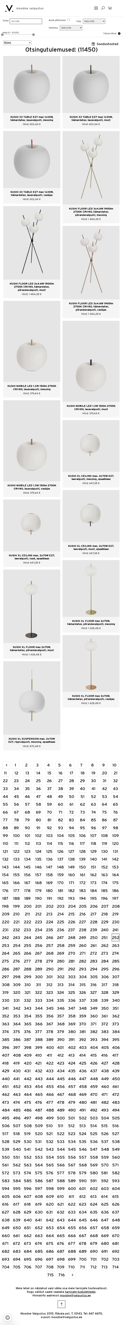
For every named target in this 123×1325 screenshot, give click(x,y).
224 (49, 922)
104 (60, 835)
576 (49, 1173)
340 (116, 1000)
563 (27, 1165)
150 (82, 867)
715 (50, 1275)
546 (82, 1149)
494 (116, 1110)
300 (38, 976)
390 (60, 1039)
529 (16, 1141)
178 (27, 890)
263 (115, 945)
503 (94, 1118)
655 (72, 1227)
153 (115, 867)
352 (5, 1016)
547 (94, 1149)
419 (16, 1063)
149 (71, 867)
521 (49, 1133)
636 (105, 1212)
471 (104, 1094)
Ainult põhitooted (57, 20)
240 (104, 929)
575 (38, 1173)
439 (116, 1071)
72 (71, 812)
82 (60, 820)
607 (27, 1196)
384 (116, 1031)
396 (5, 1047)
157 (38, 874)
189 (27, 898)
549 (116, 1149)
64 (104, 804)
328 (104, 992)
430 (16, 1071)
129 (93, 851)
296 (116, 969)
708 (50, 1267)
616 (5, 1204)
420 (27, 1063)
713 (104, 1267)
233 (27, 929)
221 (16, 922)
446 (72, 1078)
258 (60, 945)
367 (49, 1024)
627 (5, 1212)
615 (115, 1196)
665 (60, 1235)
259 (71, 945)
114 (49, 843)
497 (27, 1118)
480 (82, 1102)
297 (5, 976)
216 (82, 914)
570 (105, 1165)
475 (27, 1102)
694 (16, 1259)
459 (94, 1086)
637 (115, 1212)
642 (50, 1220)
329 (115, 992)
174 (104, 882)
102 (38, 835)
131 (115, 851)
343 (27, 1008)
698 (60, 1259)
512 (71, 1125)
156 (27, 874)
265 (16, 953)
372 (104, 1024)
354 (27, 1016)
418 (5, 1063)
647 (105, 1220)
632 (60, 1212)
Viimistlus (53, 28)
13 (27, 773)
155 (16, 874)
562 (16, 1165)
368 (60, 1024)
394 (104, 1039)
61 (71, 804)
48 (49, 796)
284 (105, 961)
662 (27, 1235)
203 (60, 906)
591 (93, 1180)
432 (38, 1071)
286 (5, 969)
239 (93, 929)
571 (115, 1165)
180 (49, 890)
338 (94, 1000)
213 (49, 914)
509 (38, 1125)
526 (105, 1133)
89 (16, 827)
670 (115, 1235)
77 (5, 820)
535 (82, 1141)
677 (71, 1243)
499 (50, 1118)
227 (82, 922)
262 (104, 945)
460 (105, 1086)
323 (49, 992)
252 (115, 937)
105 (71, 835)
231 (5, 929)
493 (105, 1110)
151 (93, 867)
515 (104, 1125)
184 (93, 890)
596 (27, 1188)
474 (16, 1102)
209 (5, 914)
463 (16, 1094)
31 (104, 780)
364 (16, 1024)
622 (72, 1204)
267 (38, 953)
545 (72, 1149)
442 (27, 1078)
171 (71, 882)
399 (38, 1047)
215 (71, 914)
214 (60, 914)
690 (94, 1251)
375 (16, 1031)
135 (38, 859)
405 (105, 1047)
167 (27, 882)
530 (27, 1141)
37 (49, 788)
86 (104, 820)
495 (5, 1118)
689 (82, 1251)
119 (104, 843)
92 (49, 827)
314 (71, 984)
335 (60, 1000)
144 (16, 867)
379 (60, 1031)
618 (27, 1204)
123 (27, 851)
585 (27, 1180)
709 (60, 1267)
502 (82, 1118)
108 (104, 835)
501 (71, 1118)
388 (38, 1039)
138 (71, 859)
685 (38, 1251)
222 (27, 922)
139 (82, 859)
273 (104, 953)
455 (50, 1086)
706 (27, 1267)
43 (115, 788)
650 (16, 1227)
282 (82, 961)
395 (116, 1039)
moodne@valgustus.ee (75, 1295)
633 (72, 1212)
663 (38, 1235)
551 (16, 1157)
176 (5, 890)
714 (115, 1267)
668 (94, 1235)
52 (93, 796)
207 (105, 906)
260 (82, 945)
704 (5, 1267)
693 (5, 1259)
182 (71, 890)
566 (60, 1165)
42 (104, 788)
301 (49, 976)
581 (104, 1173)
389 (50, 1039)
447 (82, 1078)
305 (94, 976)
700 (82, 1259)
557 (82, 1157)
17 (71, 773)
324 (60, 992)
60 (60, 804)
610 (60, 1196)
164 (115, 874)
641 (38, 1220)
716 (61, 1275)
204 (72, 906)
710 (71, 1267)
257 (49, 945)
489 (60, 1110)
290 (50, 969)
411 (49, 1055)
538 (116, 1141)
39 (71, 788)
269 (60, 953)
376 (27, 1031)
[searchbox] (26, 21)
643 (60, 1220)
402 (72, 1047)
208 (116, 906)
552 (27, 1157)
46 (27, 796)
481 (93, 1102)
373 (115, 1024)
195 (93, 898)
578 (72, 1173)
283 (93, 961)
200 (27, 906)
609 (50, 1196)
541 (27, 1149)
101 (27, 835)
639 (16, 1220)
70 (49, 812)
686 (50, 1251)
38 (60, 788)
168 (38, 882)
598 (50, 1188)
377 (38, 1031)
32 (115, 780)
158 (49, 874)
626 (116, 1204)
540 (16, 1149)
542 (38, 1149)
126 (60, 851)
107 (93, 835)
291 (60, 969)
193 (71, 898)
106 (82, 835)
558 (94, 1157)
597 (38, 1188)
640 (27, 1220)
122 (16, 851)
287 (16, 969)
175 (115, 882)
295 (105, 969)
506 (5, 1125)
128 (82, 851)
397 (16, 1047)
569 (94, 1165)
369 (72, 1024)
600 (72, 1188)
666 (72, 1235)
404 (94, 1047)
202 (50, 906)
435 (72, 1071)
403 (82, 1047)
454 (38, 1086)
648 (116, 1220)
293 (82, 969)
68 (27, 812)
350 (105, 1008)
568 (82, 1165)
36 (38, 788)
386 (16, 1039)
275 (5, 961)
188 (16, 898)
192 (60, 898)
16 (61, 773)
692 (115, 1251)
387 (27, 1039)
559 (105, 1157)
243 (16, 937)
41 (93, 788)
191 (49, 898)
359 (82, 1016)
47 (38, 796)
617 (16, 1204)
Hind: (5, 32)
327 (93, 992)
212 (38, 914)
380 (72, 1031)
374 (5, 1031)
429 (5, 1071)
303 (72, 976)
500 (60, 1118)
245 (38, 937)
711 (82, 1267)
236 (60, 929)
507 (16, 1125)
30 (93, 780)
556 (72, 1157)
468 (72, 1094)
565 (50, 1165)
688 (72, 1251)
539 (5, 1149)
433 (50, 1071)
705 (16, 1267)
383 (105, 1031)
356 (50, 1016)
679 (93, 1243)
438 (105, 1071)
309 (16, 984)
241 (115, 929)
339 (104, 1000)
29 (82, 780)
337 (82, 1000)
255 (27, 945)
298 (16, 976)
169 (49, 882)
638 (5, 1220)
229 (104, 922)
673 (27, 1243)
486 (27, 1110)
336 (72, 1000)
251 (104, 937)
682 (5, 1251)
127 (71, 851)
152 (104, 867)
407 (5, 1055)
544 (60, 1149)
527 (115, 1133)
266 (27, 953)
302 (60, 976)
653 (50, 1227)
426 (94, 1063)
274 (115, 953)
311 (38, 984)
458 (82, 1086)
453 (27, 1086)
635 (94, 1212)
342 (16, 1008)
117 (82, 843)
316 (93, 984)
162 (93, 874)
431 (27, 1071)
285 (116, 961)
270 (71, 953)
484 (5, 1110)
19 (93, 773)
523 (71, 1133)
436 (82, 1071)
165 (5, 882)
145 (27, 867)
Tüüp (78, 21)
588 (60, 1180)
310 (27, 984)
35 (27, 788)
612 (82, 1196)
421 (38, 1063)
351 (115, 1008)
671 (5, 1243)
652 (38, 1227)
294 (93, 969)
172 (83, 882)
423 (60, 1063)
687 (60, 1251)
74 (93, 812)
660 (5, 1235)
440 (5, 1078)
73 (82, 812)
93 (60, 827)
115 (60, 843)
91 (38, 827)
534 (72, 1141)
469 (82, 1094)
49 (60, 796)
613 (93, 1196)
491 (82, 1110)
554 (50, 1157)
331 (16, 1000)
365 (27, 1024)
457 (72, 1086)
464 (27, 1094)
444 (50, 1078)
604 (116, 1188)
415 (93, 1055)
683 (16, 1251)
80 (38, 820)
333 (38, 1000)
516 (115, 1125)
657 (94, 1227)
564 (38, 1165)
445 (60, 1078)
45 (16, 796)
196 (104, 898)
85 (93, 820)
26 (49, 780)
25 (38, 780)
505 (116, 1118)
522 (60, 1133)
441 (16, 1078)
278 (38, 961)
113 (38, 843)
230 (115, 922)
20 (104, 773)
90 (27, 827)
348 (82, 1008)
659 (116, 1227)
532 (49, 1141)
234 (38, 929)
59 (49, 804)
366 (38, 1024)
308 (5, 984)
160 (71, 874)
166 (16, 882)
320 (16, 992)
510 (49, 1125)
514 (93, 1125)
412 (60, 1055)
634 (82, 1212)
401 (60, 1047)
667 (82, 1235)
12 (16, 773)
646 (94, 1220)
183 (82, 890)
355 (38, 1016)
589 (72, 1180)
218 (104, 914)
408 (16, 1055)
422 (50, 1063)
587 (50, 1180)
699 (72, 1259)
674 (38, 1243)
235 (49, 929)
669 (105, 1235)
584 (16, 1180)
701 (93, 1259)
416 (104, 1055)
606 (16, 1196)
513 (82, 1125)
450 (116, 1078)
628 (16, 1212)
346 (60, 1008)
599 (60, 1188)
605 (5, 1196)
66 (5, 812)
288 (27, 969)
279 (49, 961)
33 (5, 788)
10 (114, 765)
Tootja (6, 20)
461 (115, 1086)
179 (38, 890)
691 (104, 1251)
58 (38, 804)
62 (82, 804)
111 (16, 843)
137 (61, 859)
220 (5, 922)
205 (82, 906)
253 (5, 945)
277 (27, 961)
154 (5, 874)
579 (82, 1173)
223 (38, 922)
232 (16, 929)
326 (82, 992)
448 (94, 1078)
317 (104, 984)
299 (27, 976)
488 (50, 1110)
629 (27, 1212)
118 (93, 843)
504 (105, 1118)
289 (38, 969)
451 (5, 1086)
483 (116, 1102)
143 (5, 867)
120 (115, 843)
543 (50, 1149)
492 (93, 1110)
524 (82, 1133)
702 (104, 1259)
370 (82, 1024)
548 (105, 1149)
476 (38, 1102)
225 (60, 922)
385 (5, 1039)
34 (16, 788)
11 (5, 773)
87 (115, 820)
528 (5, 1141)
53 (104, 796)
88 (5, 827)
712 (93, 1267)
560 (116, 1157)
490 (72, 1110)
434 (60, 1071)
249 (82, 937)
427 (104, 1063)
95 (82, 827)
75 (104, 812)
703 (115, 1259)
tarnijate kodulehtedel (80, 1292)
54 (115, 796)
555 (60, 1157)
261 (93, 945)
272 (93, 953)
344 (38, 1008)
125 (49, 851)
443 (38, 1078)
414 (82, 1055)
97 (104, 827)
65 (115, 804)
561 (5, 1165)
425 (82, 1063)
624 (93, 1204)
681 (115, 1243)
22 (5, 780)
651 (27, 1227)
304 (82, 976)
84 (82, 820)
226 (71, 922)
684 (27, 1251)
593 (116, 1180)
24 (27, 780)
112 (27, 843)
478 (60, 1102)
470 (93, 1094)
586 (38, 1180)
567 (72, 1165)
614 (104, 1196)
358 (72, 1016)
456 (60, 1086)
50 (71, 796)
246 (49, 937)
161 (82, 874)
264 (5, 953)
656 (82, 1227)
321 (27, 992)
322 (38, 992)
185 (104, 890)
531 (38, 1141)
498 (38, 1118)
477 (49, 1102)
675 (49, 1243)
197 (115, 898)
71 (60, 812)
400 (50, 1047)
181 (60, 890)
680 (105, 1243)
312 (49, 984)
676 (60, 1243)
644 (72, 1220)
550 (5, 1157)
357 (60, 1016)
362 (116, 1016)
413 (71, 1055)
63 (93, 804)
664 (50, 1235)
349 (94, 1008)
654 (60, 1227)
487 (38, 1110)
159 (60, 874)
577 (60, 1173)
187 (5, 898)
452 (16, 1086)
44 (5, 796)
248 (71, 937)
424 (71, 1063)
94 (71, 827)
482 (105, 1102)
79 (27, 820)
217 (93, 914)
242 (5, 937)
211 (27, 914)
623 (82, 1204)
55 (5, 804)
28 (71, 780)
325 (71, 992)
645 (82, 1220)
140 (93, 859)
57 (27, 804)
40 (82, 788)
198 (5, 906)
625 (105, 1204)
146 (38, 867)
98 (115, 827)
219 (115, 914)
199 (16, 906)
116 (71, 843)
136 (49, 859)
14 (38, 773)
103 (49, 835)
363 (5, 1024)
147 (49, 867)
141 (104, 859)
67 (16, 812)
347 (71, 1008)
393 (93, 1039)
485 (16, 1110)
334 (50, 1000)
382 (94, 1031)
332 (27, 1000)
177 (16, 890)
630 (38, 1212)
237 (71, 929)
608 (38, 1196)
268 (50, 953)
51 (83, 796)
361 (104, 1016)
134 (27, 859)
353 (16, 1016)
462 (5, 1094)
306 (105, 976)
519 (27, 1133)
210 (16, 914)
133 (16, 859)
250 (94, 937)
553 (38, 1157)
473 (5, 1102)
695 (27, 1259)
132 (5, 859)
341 (5, 1008)
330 (5, 1000)
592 (104, 1180)
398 (27, 1047)
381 (82, 1031)
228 (93, 922)
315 (82, 984)
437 (93, 1071)
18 (83, 773)
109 (115, 835)
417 (115, 1055)
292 (71, 969)
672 (16, 1243)
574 (27, 1173)
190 (38, 898)
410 (38, 1055)
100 (16, 835)
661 (16, 1235)
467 (60, 1094)
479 (71, 1102)
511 (60, 1125)
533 (60, 1141)
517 (5, 1133)
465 (38, 1094)
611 (71, 1196)
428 (116, 1063)
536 (94, 1141)
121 (5, 851)
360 (94, 1016)
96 (93, 827)
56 (16, 804)
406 (116, 1047)
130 (104, 851)
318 (115, 984)
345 (50, 1008)
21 (115, 773)
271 (83, 953)
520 (38, 1133)
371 (93, 1024)
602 (94, 1188)
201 (38, 906)
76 (115, 812)
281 (71, 961)
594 (5, 1188)
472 (115, 1094)
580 (94, 1173)
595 (16, 1188)
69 (38, 812)
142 (115, 859)
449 (105, 1078)
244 (27, 937)
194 (82, 898)
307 (116, 976)
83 (71, 820)
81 (49, 820)
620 (50, 1204)
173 (93, 882)
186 (115, 890)
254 (16, 945)
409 (27, 1055)
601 (82, 1188)
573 (16, 1173)
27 (60, 780)
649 (5, 1227)
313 (60, 984)
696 (38, 1259)
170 (60, 882)
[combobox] (26, 21)
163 (104, 874)
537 (104, 1141)
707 (38, 1267)
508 (27, 1125)
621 (60, 1204)
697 (50, 1259)
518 (16, 1133)
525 (94, 1133)
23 (16, 780)
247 (60, 937)
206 (94, 906)
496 (16, 1118)
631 (49, 1212)
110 (5, 843)
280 (60, 961)
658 (105, 1227)
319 (5, 992)
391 (71, 1039)
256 (38, 945)
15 (49, 773)
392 (82, 1039)
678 (82, 1243)
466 (50, 1094)
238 (82, 929)
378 (49, 1031)
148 (60, 867)
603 (105, 1188)
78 (16, 820)
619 (38, 1204)
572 (5, 1173)
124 (38, 851)
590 (82, 1180)
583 (5, 1180)
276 (16, 961)
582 (116, 1173)
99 (5, 835)
